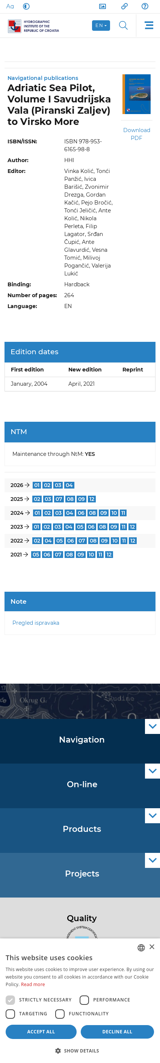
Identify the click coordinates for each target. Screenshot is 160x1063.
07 (59, 499)
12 (91, 499)
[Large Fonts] (10, 6)
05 (80, 526)
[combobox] (141, 948)
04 (69, 485)
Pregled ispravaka (35, 622)
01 (36, 485)
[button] (80, 1050)
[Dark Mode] (25, 6)
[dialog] (80, 1000)
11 (123, 513)
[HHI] (36, 25)
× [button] (151, 947)
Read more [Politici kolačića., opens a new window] (33, 984)
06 (81, 513)
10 (114, 513)
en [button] (99, 25)
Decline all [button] (118, 1031)
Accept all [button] (41, 1031)
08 (70, 499)
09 (81, 499)
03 (58, 485)
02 (47, 485)
